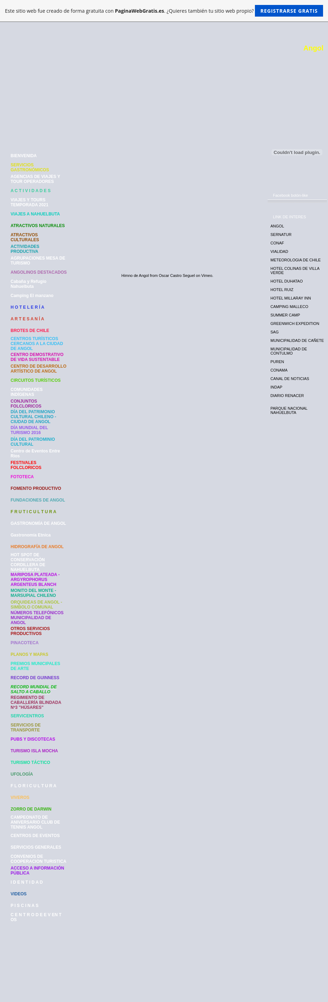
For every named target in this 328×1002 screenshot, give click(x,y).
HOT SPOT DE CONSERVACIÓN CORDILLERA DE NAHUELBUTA (28, 562)
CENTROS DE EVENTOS (35, 835)
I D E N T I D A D (27, 882)
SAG (274, 332)
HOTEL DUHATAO (286, 281)
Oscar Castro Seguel (177, 275)
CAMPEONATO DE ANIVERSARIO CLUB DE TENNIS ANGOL (35, 822)
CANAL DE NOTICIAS (289, 379)
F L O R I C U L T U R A (33, 785)
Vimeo (206, 275)
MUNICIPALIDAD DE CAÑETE (297, 340)
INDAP (276, 387)
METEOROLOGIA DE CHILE (295, 260)
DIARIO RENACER (287, 395)
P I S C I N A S (24, 905)
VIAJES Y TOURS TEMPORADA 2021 (29, 202)
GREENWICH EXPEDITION (294, 323)
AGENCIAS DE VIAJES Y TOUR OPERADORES (35, 179)
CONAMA (278, 370)
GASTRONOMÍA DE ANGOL (38, 523)
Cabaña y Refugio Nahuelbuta (28, 284)
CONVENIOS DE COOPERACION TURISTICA (38, 859)
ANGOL (277, 226)
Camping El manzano (32, 295)
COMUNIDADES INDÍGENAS (27, 392)
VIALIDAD (279, 251)
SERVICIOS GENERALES (36, 847)
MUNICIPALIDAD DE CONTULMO (288, 351)
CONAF (277, 243)
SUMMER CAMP (285, 315)
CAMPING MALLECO (289, 306)
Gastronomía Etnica (30, 535)
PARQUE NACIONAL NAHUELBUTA (289, 410)
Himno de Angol (135, 275)
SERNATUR (281, 234)
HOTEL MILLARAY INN (290, 298)
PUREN (277, 362)
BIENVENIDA (24, 155)
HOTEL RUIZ (281, 289)
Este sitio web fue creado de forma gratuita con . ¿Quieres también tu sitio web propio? (164, 11)
